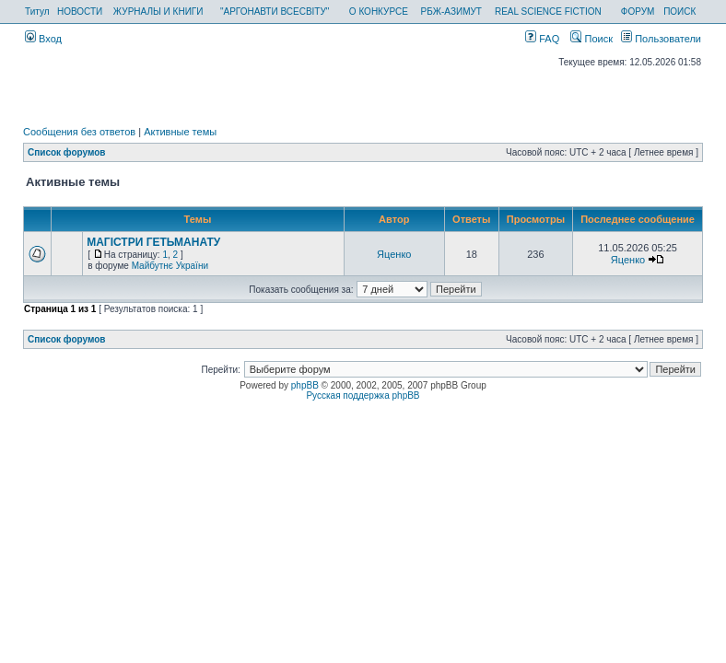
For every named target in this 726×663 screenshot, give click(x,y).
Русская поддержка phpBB (362, 395)
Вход (43, 38)
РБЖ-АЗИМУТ (451, 11)
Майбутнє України (170, 266)
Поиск (591, 38)
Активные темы (180, 131)
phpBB (305, 385)
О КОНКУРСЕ (378, 11)
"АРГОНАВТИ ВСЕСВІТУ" (274, 11)
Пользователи (661, 38)
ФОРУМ (638, 11)
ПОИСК (679, 11)
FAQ (542, 38)
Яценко (394, 254)
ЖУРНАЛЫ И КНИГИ (158, 11)
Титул (37, 11)
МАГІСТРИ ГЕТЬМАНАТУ (153, 242)
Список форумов (67, 152)
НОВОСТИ (79, 11)
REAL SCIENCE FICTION (548, 11)
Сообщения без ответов (79, 131)
